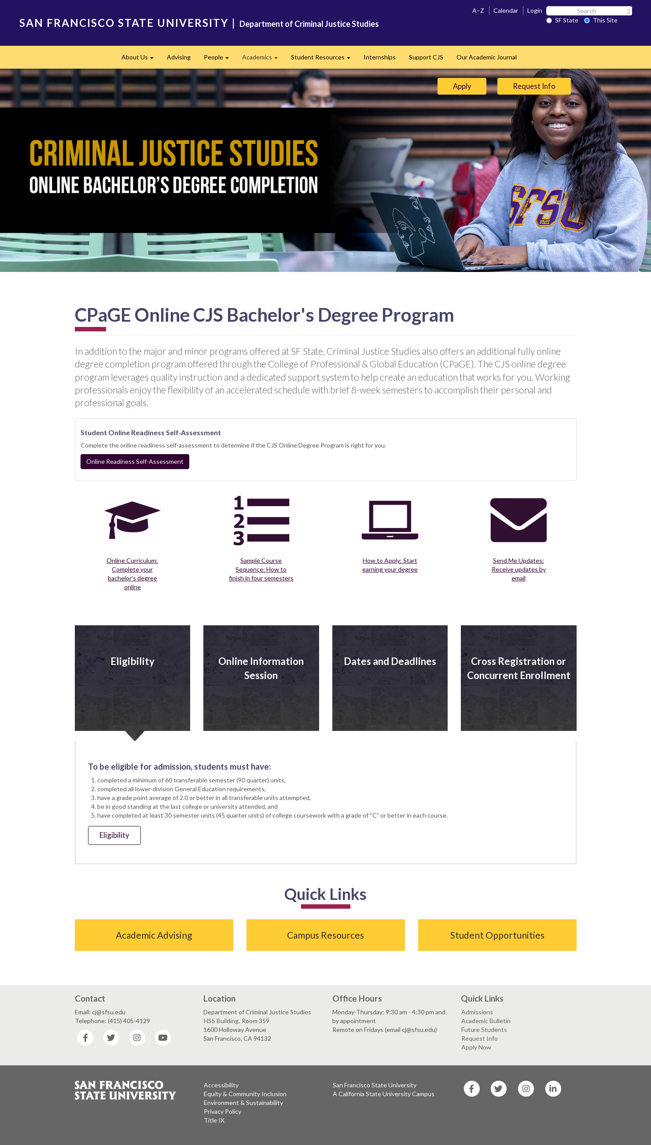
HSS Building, (222, 1020)
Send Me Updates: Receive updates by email (519, 569)
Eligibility (132, 661)
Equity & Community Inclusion (245, 1093)
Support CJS (426, 57)
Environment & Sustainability (243, 1102)
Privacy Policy (222, 1111)
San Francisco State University (374, 1085)
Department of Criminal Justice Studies (309, 24)
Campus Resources (325, 934)
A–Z (478, 10)
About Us (140, 59)
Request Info (534, 86)
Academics (263, 59)
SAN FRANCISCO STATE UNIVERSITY (123, 22)
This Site (601, 20)
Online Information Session (261, 668)
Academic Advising (154, 934)
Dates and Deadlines (390, 661)
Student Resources (324, 59)
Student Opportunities (497, 934)
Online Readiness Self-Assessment (135, 461)
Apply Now (476, 1047)
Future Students (484, 1029)
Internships (380, 57)
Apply (462, 86)
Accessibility (221, 1085)
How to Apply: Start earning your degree (390, 565)
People (219, 59)
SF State (562, 20)
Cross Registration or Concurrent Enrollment (518, 668)
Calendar (505, 10)
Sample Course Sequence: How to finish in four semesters (261, 569)
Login (534, 10)
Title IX (214, 1120)
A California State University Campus (383, 1093)
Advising (179, 57)
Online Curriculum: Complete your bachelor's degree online (132, 574)
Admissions (477, 1012)
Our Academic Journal (486, 57)
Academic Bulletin (486, 1020)
